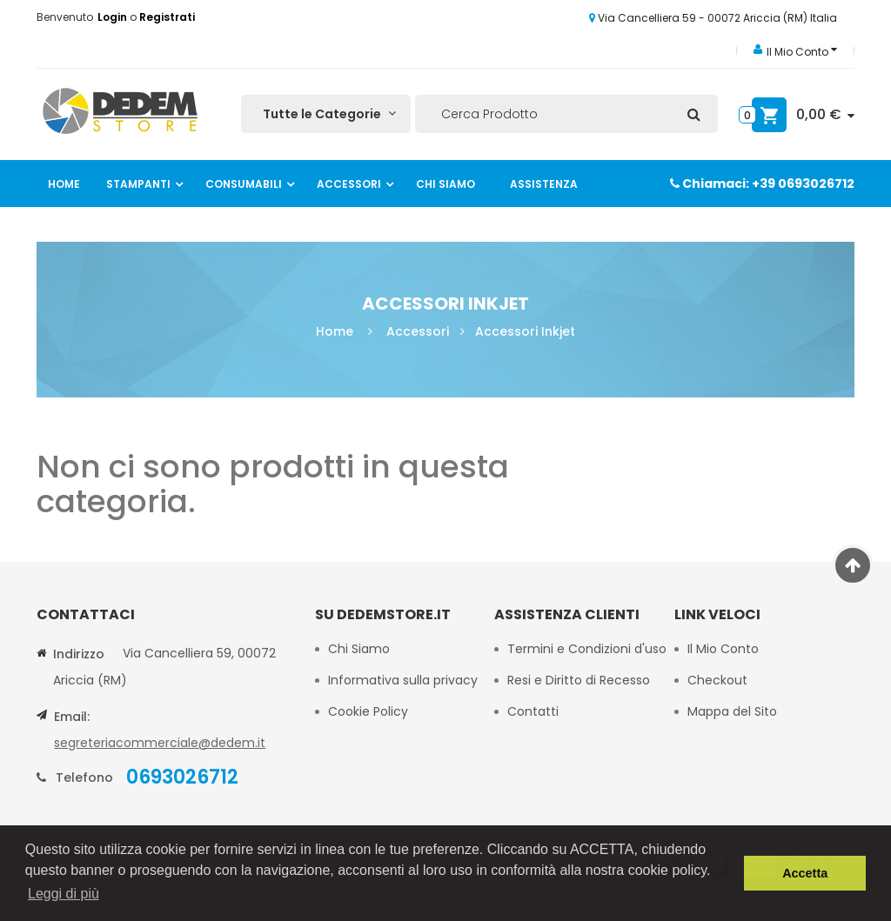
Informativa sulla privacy (403, 680)
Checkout (717, 680)
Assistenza (544, 184)
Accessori (349, 184)
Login (113, 17)
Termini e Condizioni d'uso (587, 648)
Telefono (84, 777)
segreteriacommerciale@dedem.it (159, 742)
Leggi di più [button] (63, 893)
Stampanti (138, 184)
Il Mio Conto (723, 648)
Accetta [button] (804, 873)
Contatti (533, 711)
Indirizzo (78, 654)
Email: (72, 716)
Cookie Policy (370, 711)
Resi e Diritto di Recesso (578, 680)
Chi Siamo (445, 184)
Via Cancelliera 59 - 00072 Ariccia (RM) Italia (713, 17)
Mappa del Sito (732, 711)
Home (64, 184)
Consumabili (243, 184)
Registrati (167, 17)
